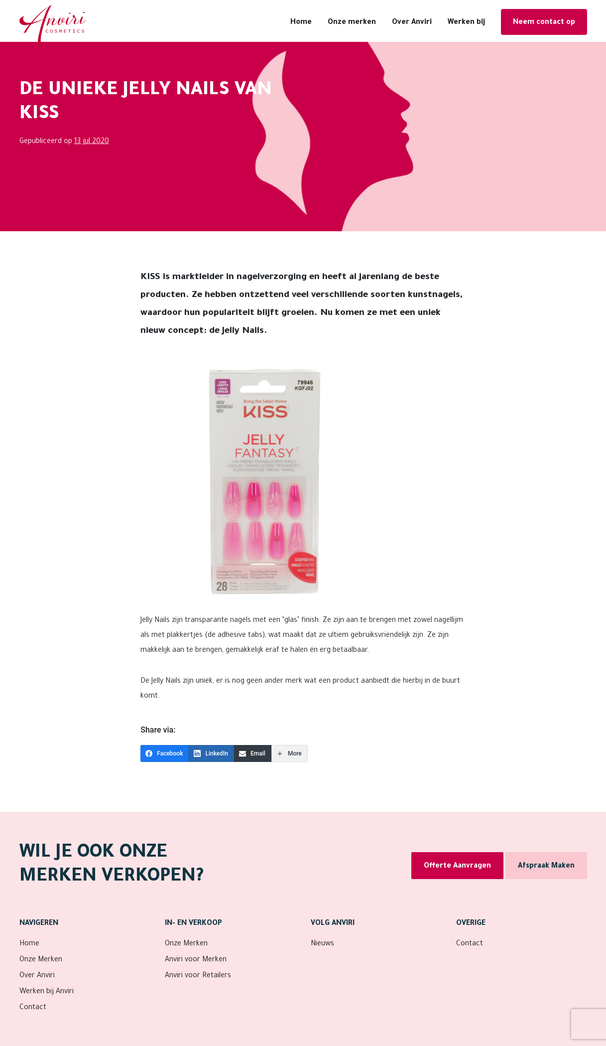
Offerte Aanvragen (457, 867)
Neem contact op (544, 23)
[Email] (252, 753)
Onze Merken (40, 960)
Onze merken (352, 23)
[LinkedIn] (211, 753)
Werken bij (466, 23)
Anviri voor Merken (196, 960)
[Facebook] (164, 753)
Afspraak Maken (546, 867)
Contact (32, 1008)
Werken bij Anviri (46, 992)
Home (301, 23)
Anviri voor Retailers (198, 976)
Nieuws (322, 944)
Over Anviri (412, 23)
